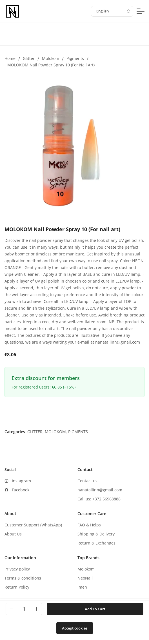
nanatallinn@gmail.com (99, 490)
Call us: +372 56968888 (99, 499)
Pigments (75, 58)
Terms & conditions (23, 578)
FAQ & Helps (89, 525)
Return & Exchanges (96, 543)
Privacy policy (17, 569)
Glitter (29, 58)
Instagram (21, 480)
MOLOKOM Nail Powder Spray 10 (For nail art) (51, 65)
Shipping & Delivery (96, 534)
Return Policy (17, 587)
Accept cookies (74, 628)
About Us (13, 534)
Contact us (87, 480)
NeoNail (85, 578)
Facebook (20, 490)
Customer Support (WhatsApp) (33, 525)
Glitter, (36, 431)
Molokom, (56, 431)
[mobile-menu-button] (140, 11)
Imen (82, 587)
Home (10, 58)
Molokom (50, 58)
